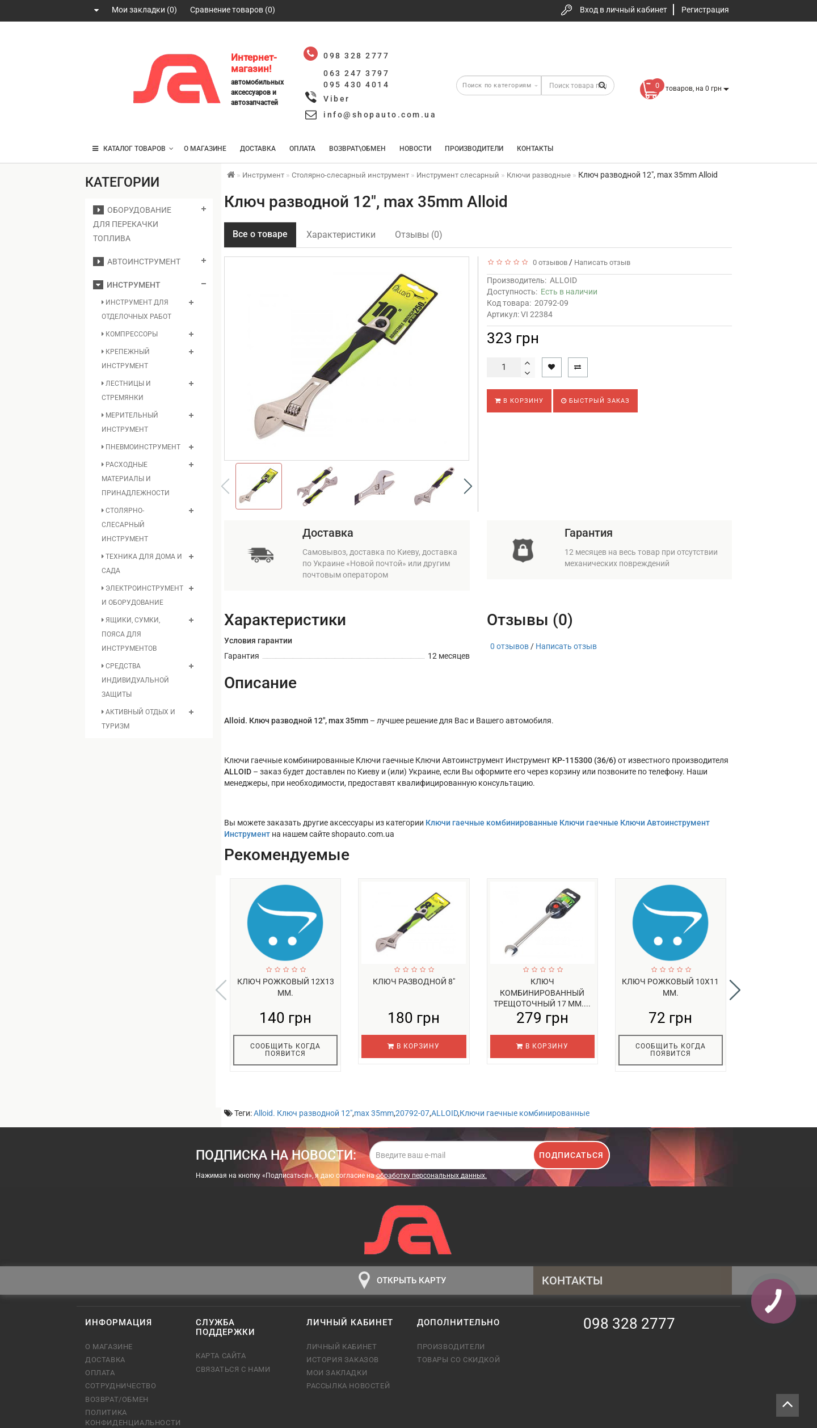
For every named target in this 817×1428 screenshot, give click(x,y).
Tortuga (718, 1418)
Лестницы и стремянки (126, 391)
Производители (474, 149)
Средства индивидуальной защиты (135, 680)
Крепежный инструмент (126, 359)
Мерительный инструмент (130, 422)
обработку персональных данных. (431, 1151)
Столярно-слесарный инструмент (125, 525)
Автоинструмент (136, 261)
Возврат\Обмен (357, 149)
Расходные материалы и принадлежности (136, 479)
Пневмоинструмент (141, 447)
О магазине (205, 149)
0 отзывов (548, 262)
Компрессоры (130, 334)
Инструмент (127, 284)
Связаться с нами (233, 1345)
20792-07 (412, 1088)
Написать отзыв (602, 262)
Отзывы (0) (419, 234)
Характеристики (341, 234)
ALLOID (563, 280)
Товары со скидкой (458, 1335)
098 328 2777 (104, 47)
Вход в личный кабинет (623, 9)
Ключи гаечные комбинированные (524, 1088)
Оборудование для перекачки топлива (132, 224)
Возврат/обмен (117, 1375)
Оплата (302, 149)
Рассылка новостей (348, 1361)
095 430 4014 (105, 115)
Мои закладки (336, 1348)
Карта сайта (221, 1331)
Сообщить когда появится (285, 1050)
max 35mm (374, 1088)
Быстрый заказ (595, 401)
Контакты (535, 149)
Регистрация (705, 9)
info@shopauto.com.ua (379, 114)
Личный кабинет (341, 1322)
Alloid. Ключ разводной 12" (303, 1088)
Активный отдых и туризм (138, 719)
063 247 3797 (104, 81)
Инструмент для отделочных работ (136, 309)
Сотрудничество (120, 1361)
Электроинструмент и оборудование (142, 595)
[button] (468, 486)
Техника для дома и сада (142, 564)
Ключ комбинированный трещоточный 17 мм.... (542, 993)
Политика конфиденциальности (132, 1393)
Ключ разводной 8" (414, 981)
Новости (415, 149)
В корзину (519, 401)
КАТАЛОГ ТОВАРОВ (133, 149)
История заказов (342, 1335)
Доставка (258, 149)
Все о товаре (260, 234)
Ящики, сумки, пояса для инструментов (131, 634)
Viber (336, 98)
